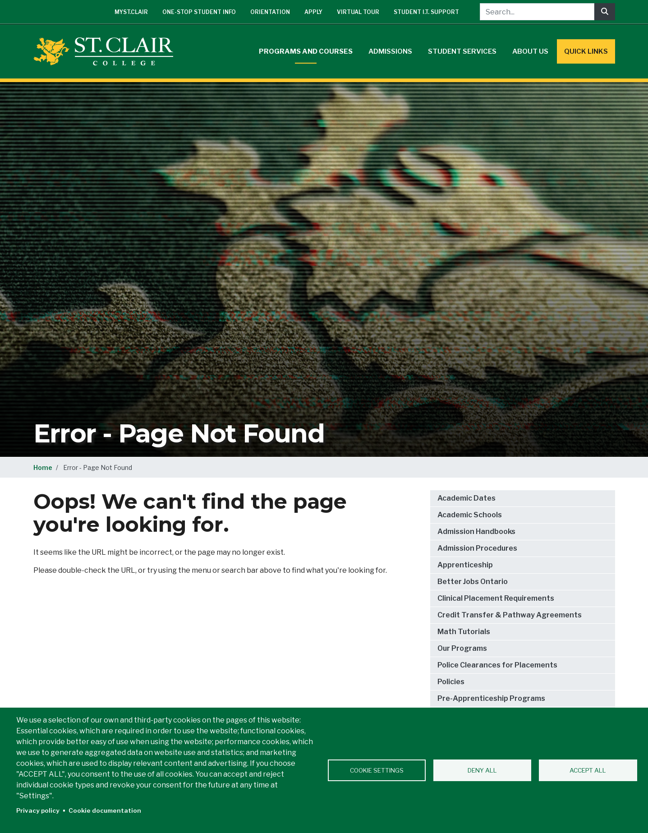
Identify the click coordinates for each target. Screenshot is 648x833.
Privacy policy (38, 810)
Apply (313, 12)
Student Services (462, 51)
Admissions (390, 51)
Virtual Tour (358, 12)
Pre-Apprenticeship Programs (491, 698)
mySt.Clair (131, 12)
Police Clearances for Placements (497, 665)
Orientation (270, 12)
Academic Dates (466, 498)
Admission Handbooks (476, 531)
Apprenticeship (465, 565)
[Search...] (537, 11)
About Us (530, 51)
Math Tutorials (463, 631)
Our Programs (462, 648)
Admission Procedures (477, 548)
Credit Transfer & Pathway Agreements (509, 615)
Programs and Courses (306, 51)
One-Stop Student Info (199, 12)
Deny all (482, 770)
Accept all (588, 770)
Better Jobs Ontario (472, 581)
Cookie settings (377, 770)
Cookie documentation (105, 810)
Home (42, 467)
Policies (450, 681)
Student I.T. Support (426, 12)
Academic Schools (469, 515)
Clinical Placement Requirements (495, 598)
